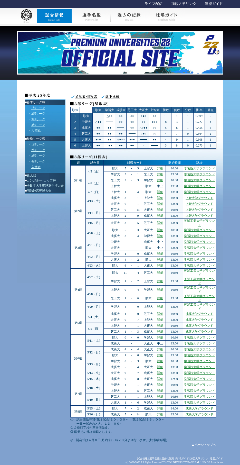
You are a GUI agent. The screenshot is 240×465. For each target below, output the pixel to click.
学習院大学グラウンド (199, 168)
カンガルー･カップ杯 (41, 180)
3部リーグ (38, 119)
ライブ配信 (153, 4)
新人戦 (31, 175)
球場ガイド (182, 458)
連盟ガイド (214, 4)
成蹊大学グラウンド (199, 314)
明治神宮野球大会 (39, 191)
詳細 (160, 168)
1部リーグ (38, 108)
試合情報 (142, 458)
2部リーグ (38, 113)
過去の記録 (167, 458)
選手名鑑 (154, 458)
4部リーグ (38, 125)
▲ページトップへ (203, 444)
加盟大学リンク (183, 4)
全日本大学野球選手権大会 (45, 185)
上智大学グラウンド (199, 198)
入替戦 (36, 130)
